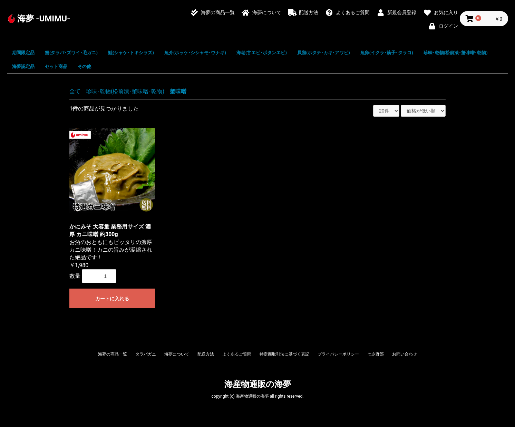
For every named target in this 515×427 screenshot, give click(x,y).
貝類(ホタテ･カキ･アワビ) (323, 52)
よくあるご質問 (236, 354)
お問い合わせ (404, 354)
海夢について (176, 354)
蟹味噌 (178, 91)
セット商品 (56, 66)
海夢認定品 (23, 66)
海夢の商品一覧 (112, 354)
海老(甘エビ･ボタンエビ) (261, 52)
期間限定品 (23, 52)
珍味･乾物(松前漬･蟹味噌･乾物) (456, 52)
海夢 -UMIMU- (43, 18)
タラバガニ (145, 354)
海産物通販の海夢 (257, 384)
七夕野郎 (375, 354)
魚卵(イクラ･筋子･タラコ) (386, 52)
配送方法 (205, 354)
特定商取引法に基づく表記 (284, 354)
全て (74, 91)
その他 (84, 66)
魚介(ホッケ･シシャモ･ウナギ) (195, 52)
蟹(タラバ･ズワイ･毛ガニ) (71, 52)
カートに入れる (112, 298)
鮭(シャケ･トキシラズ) (131, 52)
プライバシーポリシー (338, 354)
